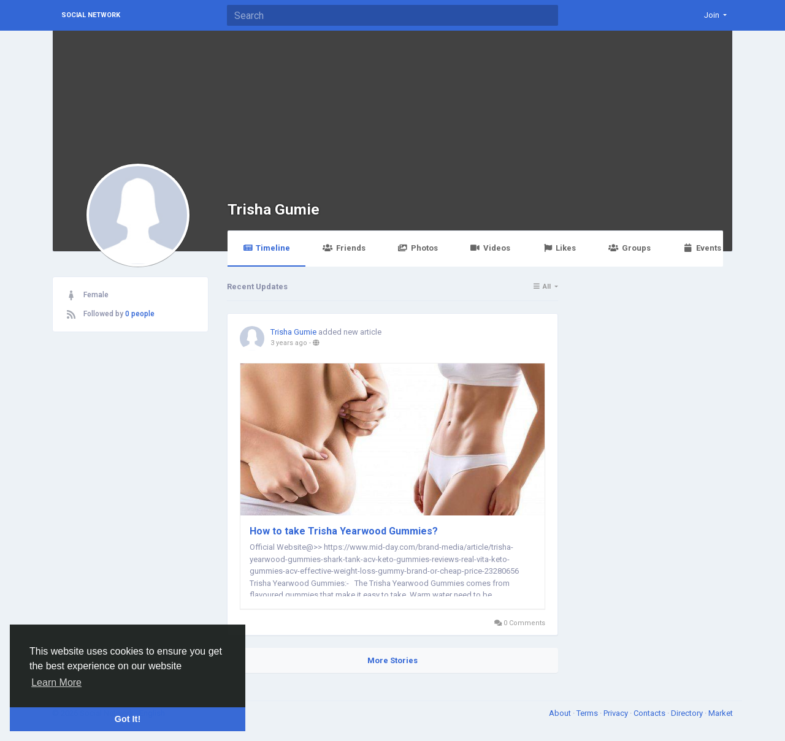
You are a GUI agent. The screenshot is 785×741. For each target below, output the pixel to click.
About (561, 713)
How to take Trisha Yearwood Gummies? (344, 531)
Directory (688, 713)
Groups (629, 248)
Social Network (90, 15)
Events (702, 248)
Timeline (266, 248)
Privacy (616, 713)
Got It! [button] (127, 719)
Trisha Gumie (274, 209)
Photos (418, 248)
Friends (344, 248)
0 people (140, 314)
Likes (559, 248)
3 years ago (288, 343)
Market (720, 713)
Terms (588, 713)
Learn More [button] (56, 682)
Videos (490, 248)
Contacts (650, 713)
